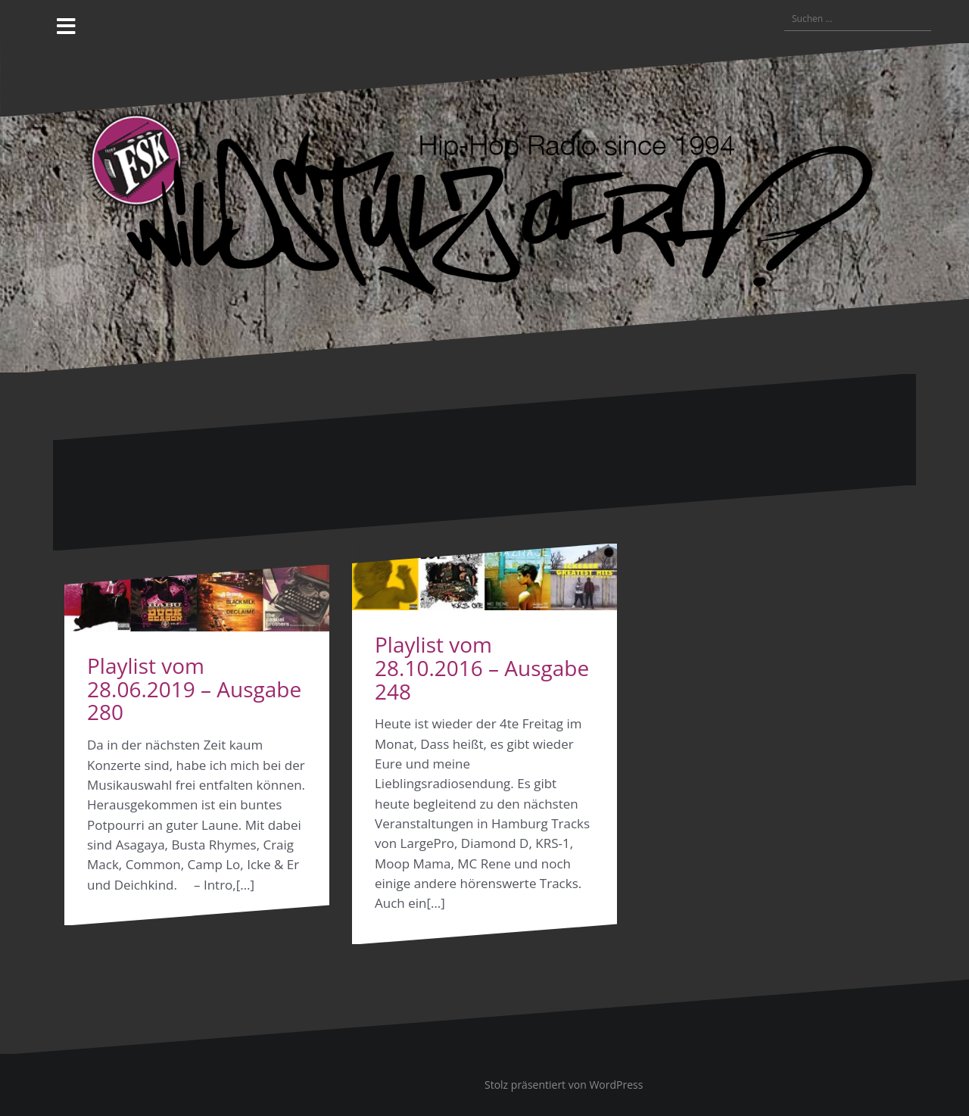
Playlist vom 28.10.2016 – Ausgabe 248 (482, 668)
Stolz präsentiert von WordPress (563, 1084)
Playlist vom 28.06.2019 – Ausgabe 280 (194, 689)
